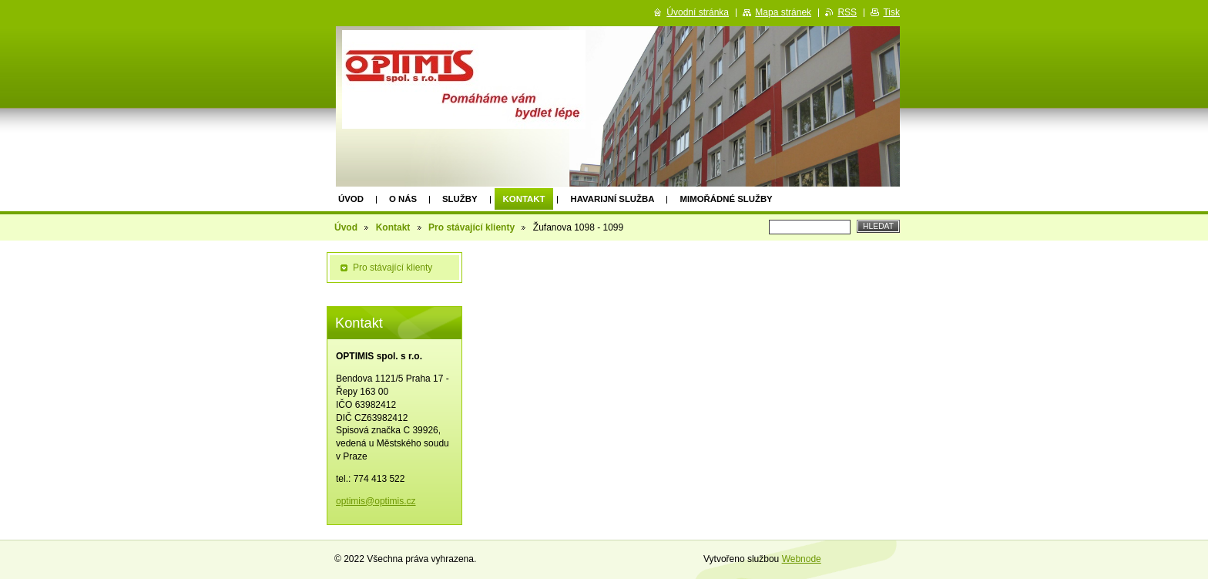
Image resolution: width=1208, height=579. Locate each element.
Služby (460, 199)
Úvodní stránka (697, 12)
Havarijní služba (612, 199)
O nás (403, 199)
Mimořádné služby (726, 199)
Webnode (801, 559)
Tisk (891, 12)
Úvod (351, 199)
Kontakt (524, 199)
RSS (847, 12)
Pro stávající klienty (471, 227)
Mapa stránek (783, 12)
